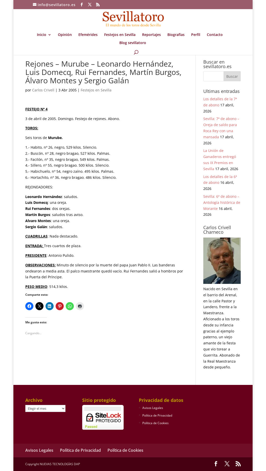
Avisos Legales (152, 408)
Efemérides (88, 35)
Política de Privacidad (157, 415)
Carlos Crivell (43, 90)
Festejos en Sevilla (120, 35)
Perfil (195, 35)
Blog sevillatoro (132, 43)
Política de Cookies (155, 423)
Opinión (65, 35)
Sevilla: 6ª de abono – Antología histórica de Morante (221, 202)
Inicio (41, 35)
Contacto (215, 35)
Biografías (176, 35)
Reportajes (151, 35)
